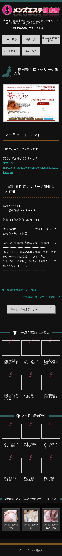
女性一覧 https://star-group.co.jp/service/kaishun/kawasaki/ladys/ (30, 168)
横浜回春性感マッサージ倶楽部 (23, 290)
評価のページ (49, 242)
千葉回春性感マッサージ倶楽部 (39, 296)
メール (23, 265)
